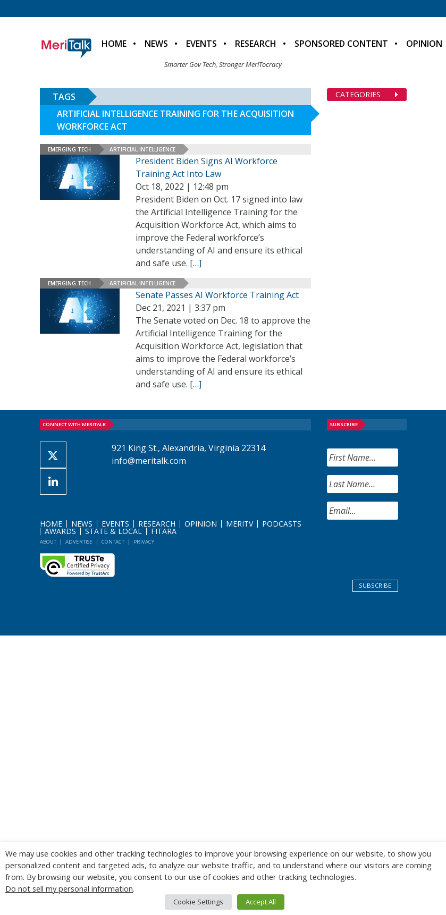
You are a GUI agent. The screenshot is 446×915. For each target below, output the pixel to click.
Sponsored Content (341, 43)
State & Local (113, 531)
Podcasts (281, 524)
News (156, 43)
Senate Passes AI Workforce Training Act (217, 295)
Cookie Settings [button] (198, 901)
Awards (60, 531)
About (48, 541)
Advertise (78, 541)
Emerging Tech (69, 149)
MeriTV (239, 524)
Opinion (200, 524)
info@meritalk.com (149, 461)
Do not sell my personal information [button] (69, 888)
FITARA (163, 531)
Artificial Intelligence (142, 149)
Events (201, 43)
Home (114, 43)
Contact (113, 541)
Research (255, 43)
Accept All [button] (261, 901)
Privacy (143, 541)
